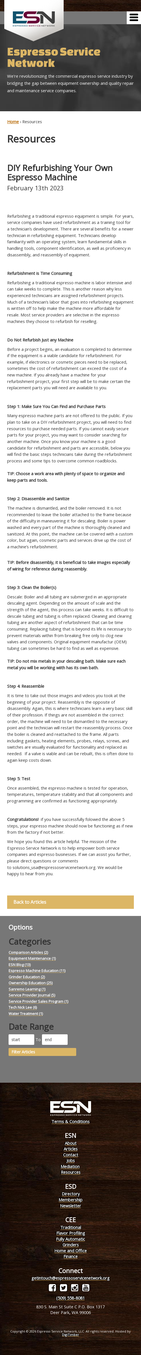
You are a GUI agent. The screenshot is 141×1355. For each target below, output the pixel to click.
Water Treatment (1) (26, 1013)
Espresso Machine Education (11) (37, 970)
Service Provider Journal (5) (32, 995)
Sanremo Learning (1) (27, 989)
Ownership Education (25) (31, 982)
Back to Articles (29, 902)
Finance (70, 1256)
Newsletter (70, 1205)
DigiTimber (70, 1335)
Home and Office (70, 1250)
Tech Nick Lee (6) (23, 1007)
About (70, 1143)
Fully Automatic (70, 1239)
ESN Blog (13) (20, 964)
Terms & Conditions (70, 1121)
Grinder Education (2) (27, 976)
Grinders (71, 1244)
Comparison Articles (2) (28, 952)
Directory (71, 1194)
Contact (70, 1155)
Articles (71, 1149)
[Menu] (134, 17)
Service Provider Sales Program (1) (38, 1001)
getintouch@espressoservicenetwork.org (70, 1278)
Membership (70, 1199)
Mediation (70, 1166)
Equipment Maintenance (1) (32, 958)
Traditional (70, 1227)
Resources (70, 1172)
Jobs (71, 1160)
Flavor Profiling (70, 1233)
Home (13, 121)
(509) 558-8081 (70, 1298)
